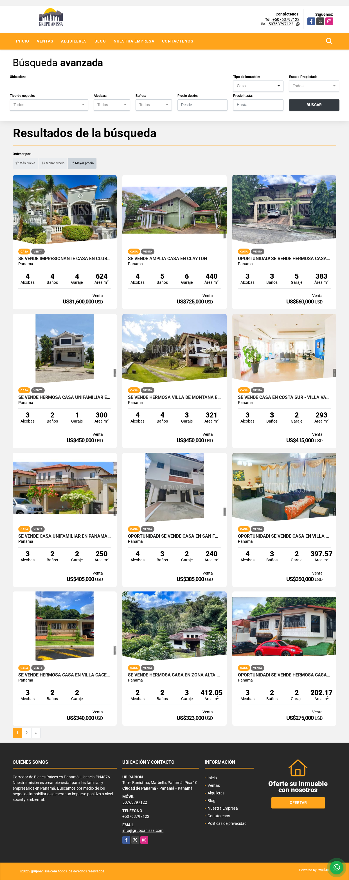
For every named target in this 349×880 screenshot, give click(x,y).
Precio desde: (187, 96)
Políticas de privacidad (227, 823)
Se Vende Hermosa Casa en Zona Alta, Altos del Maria (174, 675)
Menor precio (53, 163)
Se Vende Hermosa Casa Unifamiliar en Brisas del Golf (64, 397)
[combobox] (258, 86)
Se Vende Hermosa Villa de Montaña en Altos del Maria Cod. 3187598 (174, 397)
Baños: (141, 96)
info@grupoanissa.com (142, 830)
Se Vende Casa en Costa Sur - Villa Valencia (284, 397)
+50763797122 (286, 19)
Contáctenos (177, 41)
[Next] (35, 733)
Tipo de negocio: (22, 96)
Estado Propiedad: (303, 77)
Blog (100, 41)
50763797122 (281, 24)
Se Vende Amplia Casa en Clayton (167, 258)
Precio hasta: (243, 96)
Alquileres (74, 41)
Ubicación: (18, 77)
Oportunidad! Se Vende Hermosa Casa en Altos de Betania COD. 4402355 (284, 675)
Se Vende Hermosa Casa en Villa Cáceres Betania (64, 675)
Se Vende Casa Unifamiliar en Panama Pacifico (64, 536)
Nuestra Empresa (134, 41)
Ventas (45, 41)
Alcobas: (100, 96)
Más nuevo (25, 163)
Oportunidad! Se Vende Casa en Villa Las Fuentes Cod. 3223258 (284, 536)
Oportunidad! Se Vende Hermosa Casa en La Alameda (284, 258)
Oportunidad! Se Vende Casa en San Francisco (174, 536)
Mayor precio (82, 163)
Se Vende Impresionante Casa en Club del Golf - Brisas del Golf (64, 258)
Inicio (22, 41)
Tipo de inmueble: (246, 77)
